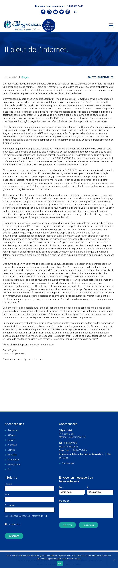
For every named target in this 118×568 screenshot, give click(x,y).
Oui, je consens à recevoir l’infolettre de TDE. (26, 522)
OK (59, 563)
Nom (29, 497)
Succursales (68, 463)
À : (88, 487)
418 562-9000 (68, 443)
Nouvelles (12, 454)
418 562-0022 (68, 446)
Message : (64, 500)
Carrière (11, 450)
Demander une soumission (49, 6)
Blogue (25, 77)
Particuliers (13, 430)
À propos (12, 445)
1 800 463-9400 (75, 6)
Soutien (11, 440)
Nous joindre (14, 464)
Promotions (14, 459)
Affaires (11, 435)
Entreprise (29, 507)
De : (72, 490)
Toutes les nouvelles (100, 77)
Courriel (29, 486)
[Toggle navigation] (111, 25)
